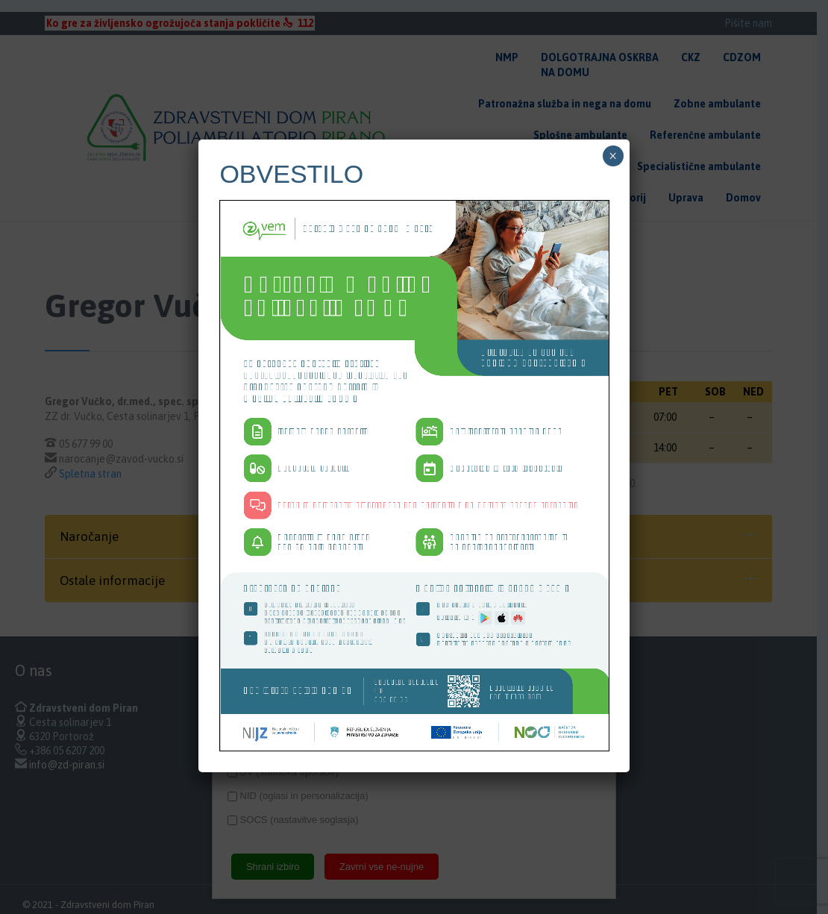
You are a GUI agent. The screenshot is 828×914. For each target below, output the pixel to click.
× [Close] (613, 156)
